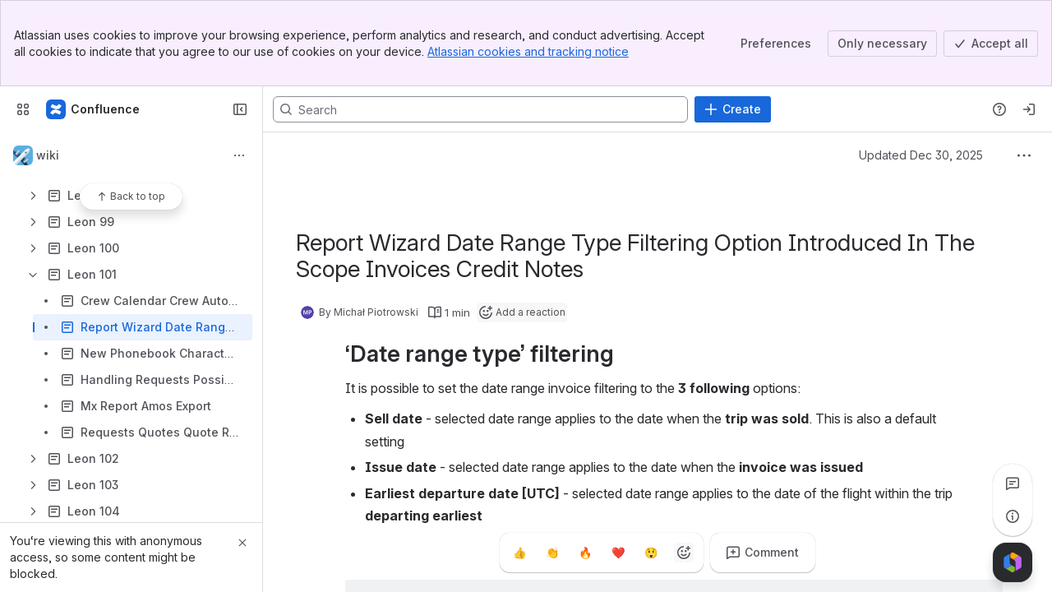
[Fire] (585, 552)
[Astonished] (651, 552)
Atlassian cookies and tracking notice (528, 51)
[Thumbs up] (519, 552)
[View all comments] (1012, 483)
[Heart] (618, 552)
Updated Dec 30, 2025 (921, 155)
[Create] (732, 109)
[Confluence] (94, 109)
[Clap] (552, 552)
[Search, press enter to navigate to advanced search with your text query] (480, 109)
